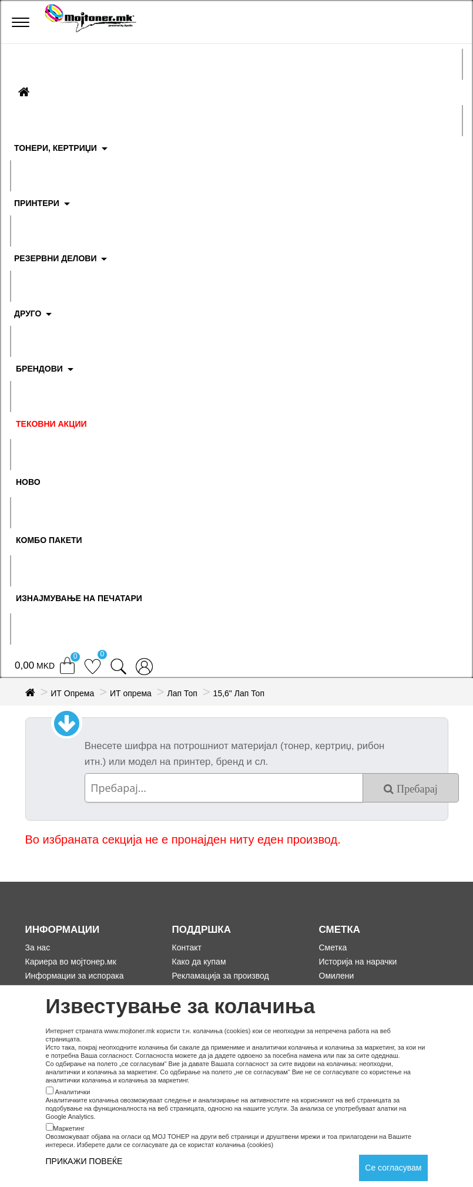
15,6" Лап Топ (238, 693)
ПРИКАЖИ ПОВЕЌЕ (84, 1161)
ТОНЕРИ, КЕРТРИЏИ (55, 148)
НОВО (28, 482)
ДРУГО (27, 313)
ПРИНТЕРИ (36, 203)
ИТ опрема (131, 693)
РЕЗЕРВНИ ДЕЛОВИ (55, 258)
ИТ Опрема (72, 693)
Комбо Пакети (49, 540)
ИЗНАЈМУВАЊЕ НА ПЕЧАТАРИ (79, 598)
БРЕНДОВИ (39, 368)
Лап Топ (182, 693)
